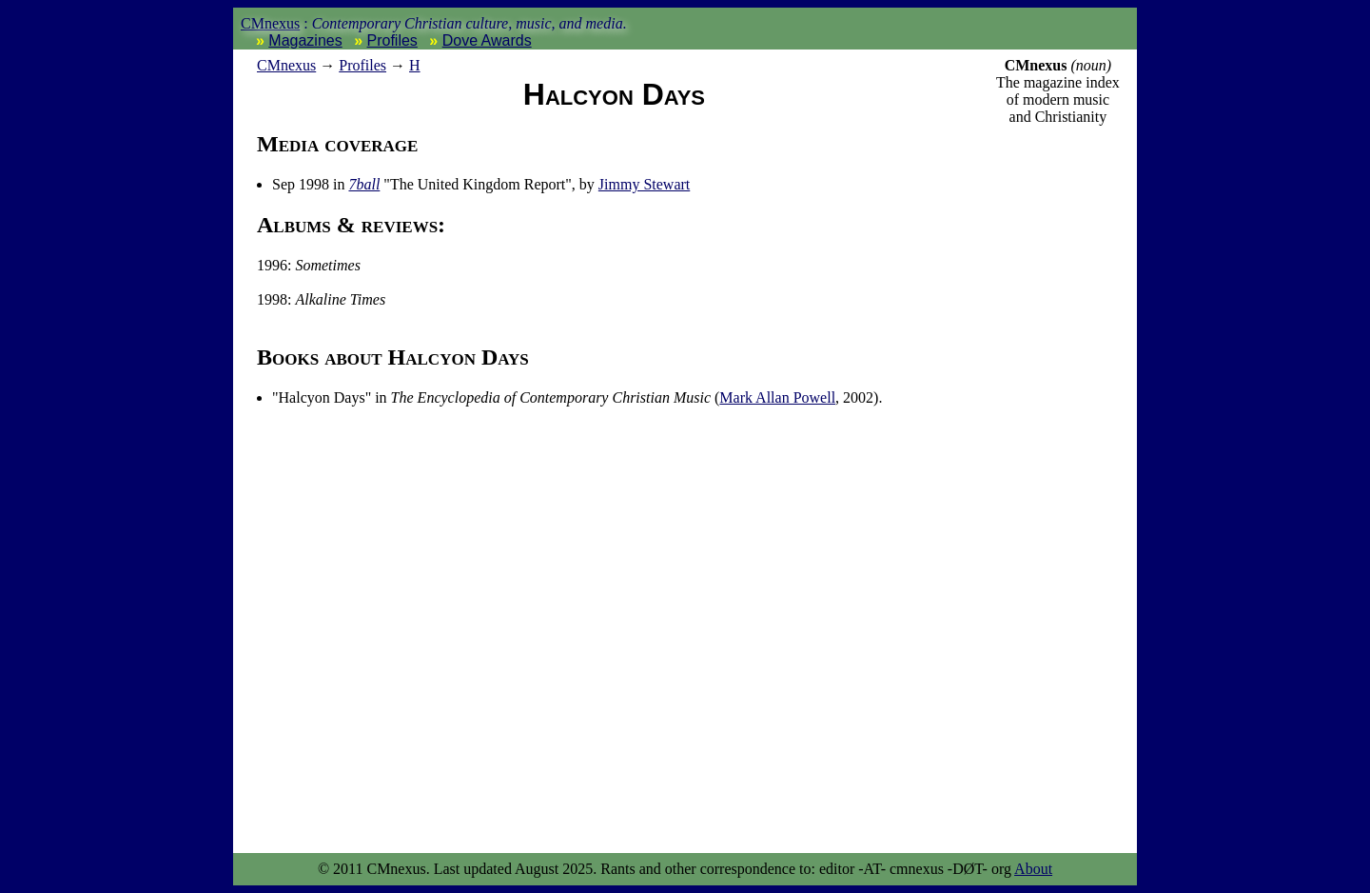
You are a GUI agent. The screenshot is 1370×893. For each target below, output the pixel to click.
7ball (364, 184)
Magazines (305, 40)
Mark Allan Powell (777, 397)
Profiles (392, 40)
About (1033, 869)
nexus (286, 65)
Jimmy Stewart (644, 184)
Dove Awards (487, 40)
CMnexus (270, 23)
